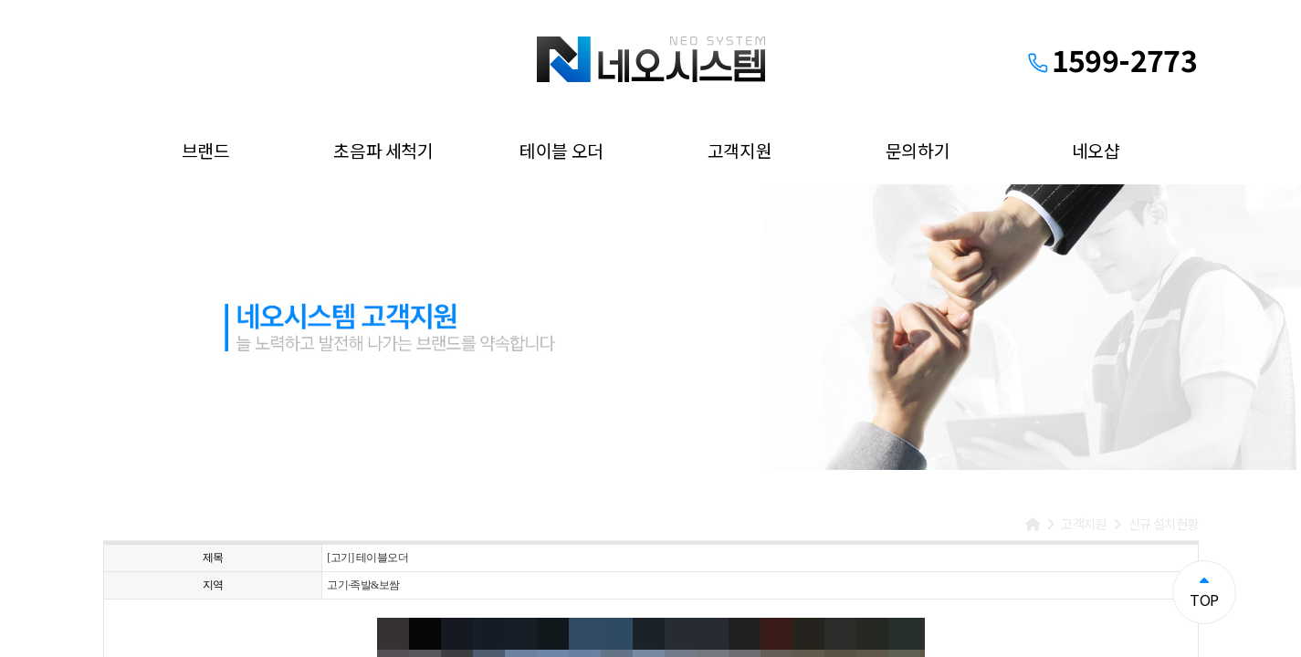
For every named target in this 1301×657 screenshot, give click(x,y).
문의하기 (918, 150)
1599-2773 (1124, 59)
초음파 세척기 (383, 150)
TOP (1204, 592)
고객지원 (739, 150)
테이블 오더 (561, 150)
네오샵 (1096, 150)
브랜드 (206, 150)
